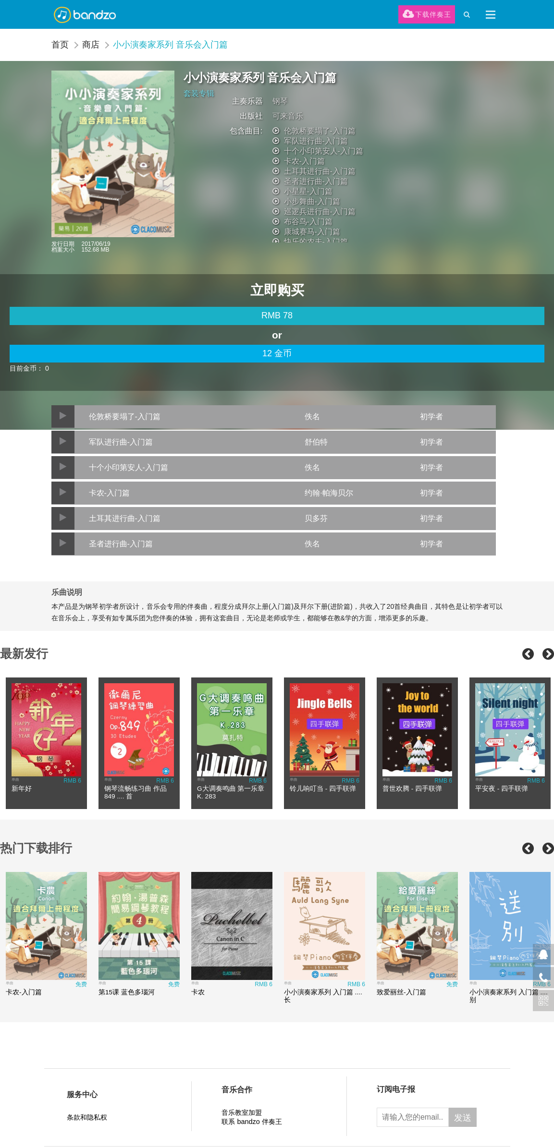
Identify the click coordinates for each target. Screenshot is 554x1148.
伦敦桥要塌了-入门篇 (320, 131)
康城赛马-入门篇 (312, 232)
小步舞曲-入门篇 (312, 201)
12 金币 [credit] (277, 353)
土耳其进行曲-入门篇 (320, 171)
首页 (60, 44)
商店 (90, 44)
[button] (490, 14)
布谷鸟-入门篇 (308, 222)
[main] (277, 316)
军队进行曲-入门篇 (316, 141)
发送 (462, 1118)
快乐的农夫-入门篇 (316, 242)
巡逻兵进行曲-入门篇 (320, 211)
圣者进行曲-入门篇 (316, 181)
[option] (46, 743)
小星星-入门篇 (308, 191)
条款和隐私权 (87, 1117)
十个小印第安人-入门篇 (323, 151)
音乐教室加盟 (242, 1112)
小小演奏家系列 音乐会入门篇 (170, 44)
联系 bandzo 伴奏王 (252, 1121)
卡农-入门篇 (304, 161)
